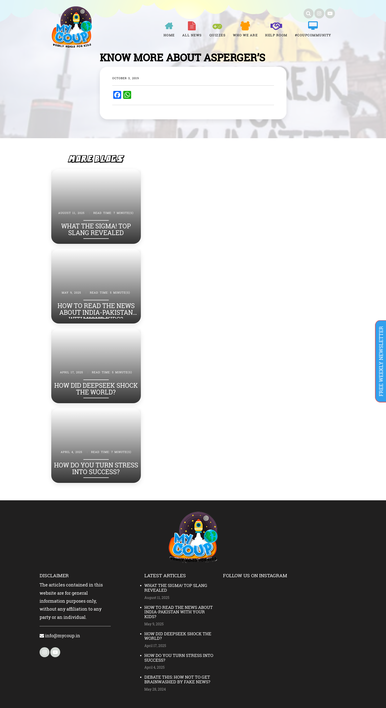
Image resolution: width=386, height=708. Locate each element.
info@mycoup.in (60, 636)
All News (192, 35)
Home (169, 35)
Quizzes (217, 35)
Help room (276, 35)
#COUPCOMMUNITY (313, 35)
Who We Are (245, 35)
